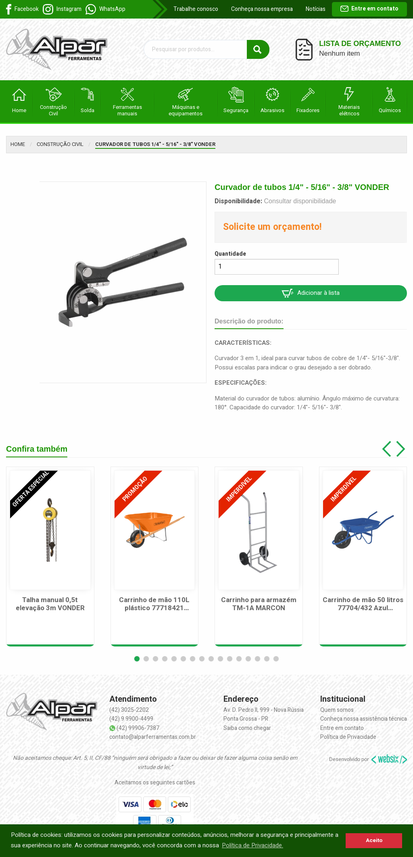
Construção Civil (60, 144)
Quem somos (337, 710)
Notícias (315, 9)
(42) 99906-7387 (138, 728)
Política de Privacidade (348, 737)
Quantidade (230, 254)
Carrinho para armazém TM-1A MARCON (258, 604)
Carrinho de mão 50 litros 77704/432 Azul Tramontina (363, 604)
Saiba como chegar (247, 728)
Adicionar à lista (311, 293)
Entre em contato (369, 8)
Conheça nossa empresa (262, 9)
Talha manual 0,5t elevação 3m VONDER (50, 604)
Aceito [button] (374, 840)
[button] (137, 659)
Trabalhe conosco (195, 9)
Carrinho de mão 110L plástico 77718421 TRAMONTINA (154, 604)
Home (17, 144)
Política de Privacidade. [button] (252, 845)
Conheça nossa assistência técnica (363, 719)
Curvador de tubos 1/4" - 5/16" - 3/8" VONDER (155, 144)
